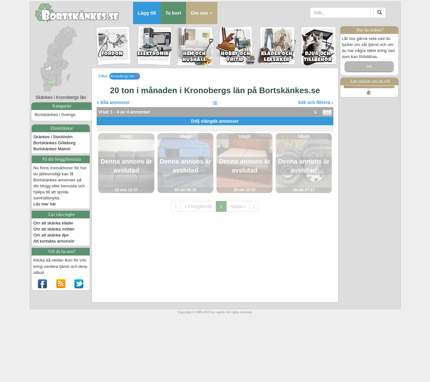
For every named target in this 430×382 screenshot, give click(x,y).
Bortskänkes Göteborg (54, 142)
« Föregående (198, 206)
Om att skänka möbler (53, 229)
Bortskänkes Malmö (51, 148)
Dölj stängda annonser (215, 121)
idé (369, 65)
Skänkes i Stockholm (53, 136)
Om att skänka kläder (53, 223)
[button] (201, 13)
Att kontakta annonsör (53, 241)
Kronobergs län (124, 76)
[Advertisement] (215, 127)
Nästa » (238, 206)
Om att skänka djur (51, 235)
